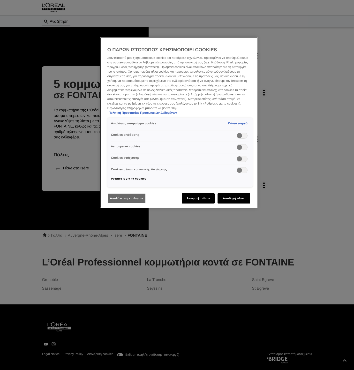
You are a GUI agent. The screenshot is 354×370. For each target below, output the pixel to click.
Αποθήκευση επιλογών (126, 198)
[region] (178, 122)
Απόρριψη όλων (198, 198)
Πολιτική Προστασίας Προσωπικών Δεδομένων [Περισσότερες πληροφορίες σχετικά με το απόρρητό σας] (143, 112)
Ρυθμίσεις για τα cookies (128, 178)
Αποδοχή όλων (234, 198)
